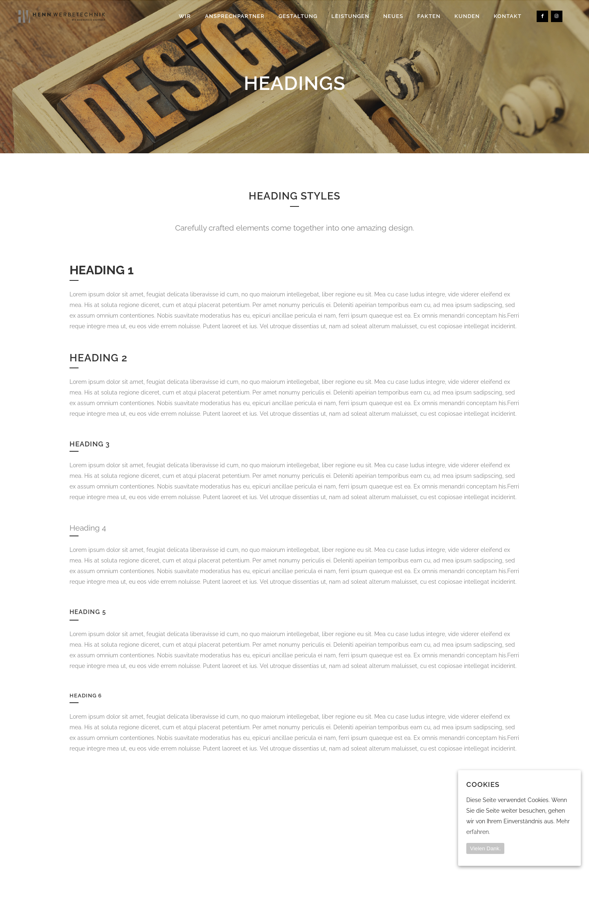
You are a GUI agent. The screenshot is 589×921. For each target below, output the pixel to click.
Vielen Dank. (485, 848)
